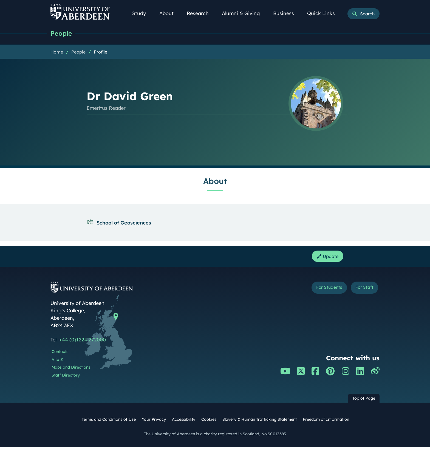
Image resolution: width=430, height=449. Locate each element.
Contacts (60, 353)
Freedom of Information (326, 421)
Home (56, 52)
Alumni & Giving (244, 13)
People (62, 33)
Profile (100, 52)
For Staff (362, 290)
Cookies (208, 421)
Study (142, 13)
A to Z (57, 361)
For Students (321, 290)
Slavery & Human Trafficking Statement (259, 421)
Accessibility (183, 421)
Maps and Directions (71, 369)
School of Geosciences (124, 223)
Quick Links (324, 13)
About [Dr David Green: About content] (215, 181)
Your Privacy (154, 421)
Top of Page (363, 400)
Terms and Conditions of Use (109, 421)
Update (326, 257)
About (169, 13)
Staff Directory (66, 377)
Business (286, 13)
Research (201, 13)
